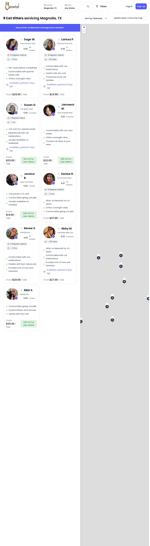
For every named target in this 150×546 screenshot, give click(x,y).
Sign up (141, 6)
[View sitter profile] (21, 66)
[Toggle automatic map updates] (145, 18)
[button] (98, 258)
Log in (129, 6)
